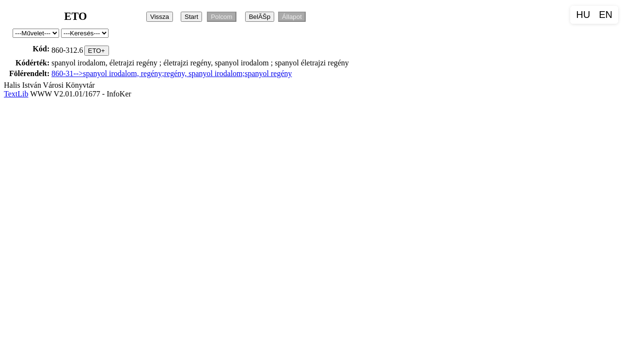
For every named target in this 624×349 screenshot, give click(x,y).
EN (605, 14)
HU (583, 14)
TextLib (16, 94)
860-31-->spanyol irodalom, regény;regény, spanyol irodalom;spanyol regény (171, 73)
